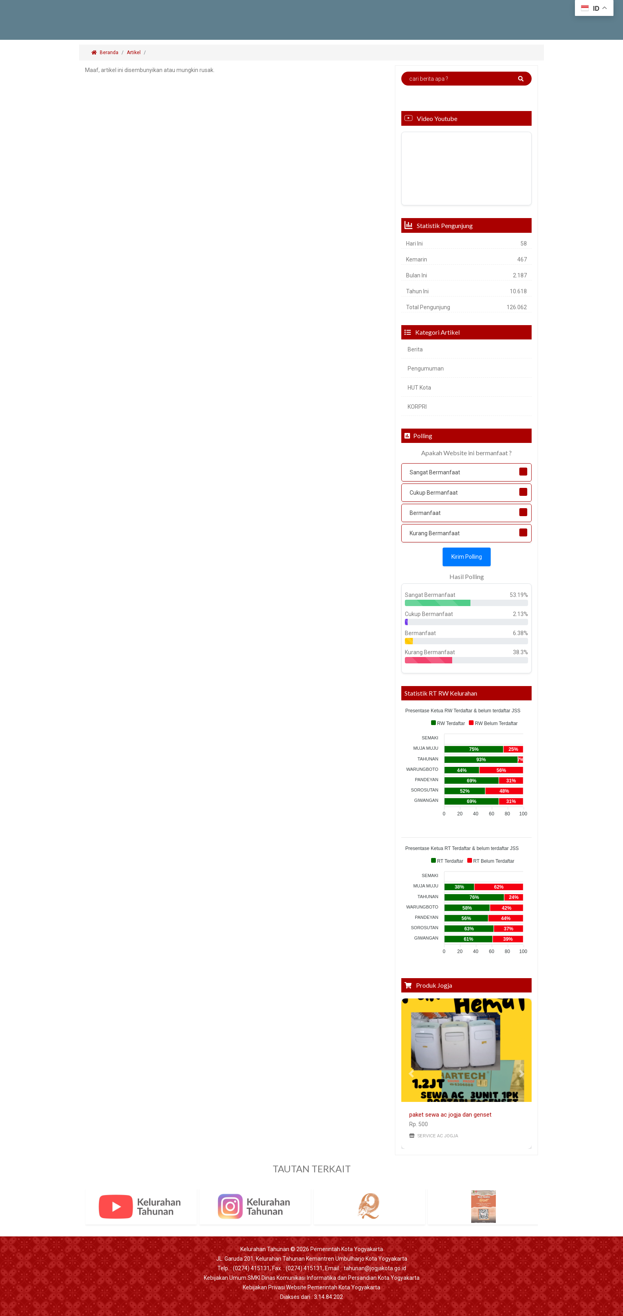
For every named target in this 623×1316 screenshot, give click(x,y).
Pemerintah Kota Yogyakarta (346, 1249)
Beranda (104, 52)
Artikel (134, 52)
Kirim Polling (466, 557)
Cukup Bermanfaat (434, 492)
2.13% (520, 614)
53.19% (519, 595)
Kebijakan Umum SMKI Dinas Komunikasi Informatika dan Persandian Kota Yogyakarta (312, 1278)
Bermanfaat (425, 513)
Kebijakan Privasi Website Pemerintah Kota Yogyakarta (311, 1287)
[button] (411, 1073)
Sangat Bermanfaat (435, 472)
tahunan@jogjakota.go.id (375, 1268)
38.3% (520, 652)
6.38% (520, 633)
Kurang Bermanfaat (435, 533)
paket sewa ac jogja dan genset (450, 1114)
